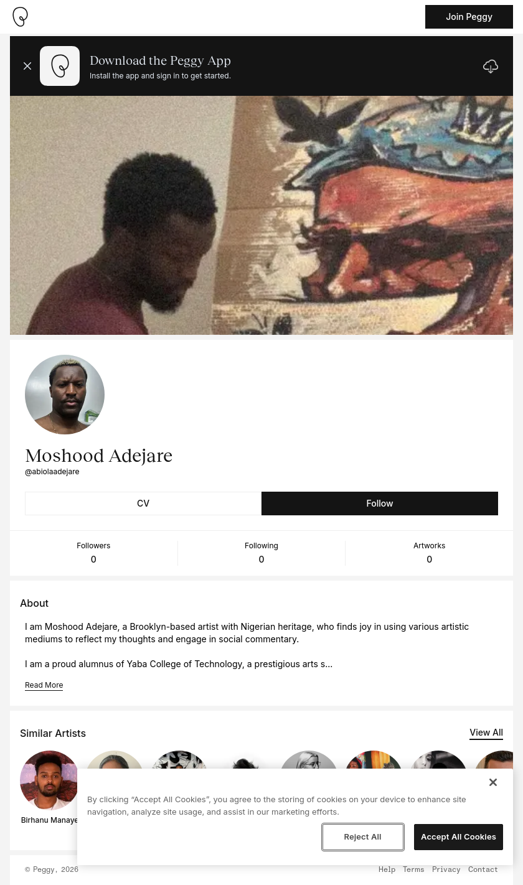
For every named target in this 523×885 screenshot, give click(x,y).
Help (387, 870)
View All (486, 732)
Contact (483, 870)
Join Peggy (469, 16)
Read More (44, 685)
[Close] (493, 782)
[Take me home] (20, 17)
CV (143, 503)
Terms (414, 870)
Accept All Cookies (458, 836)
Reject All (362, 836)
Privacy (446, 870)
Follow (379, 503)
